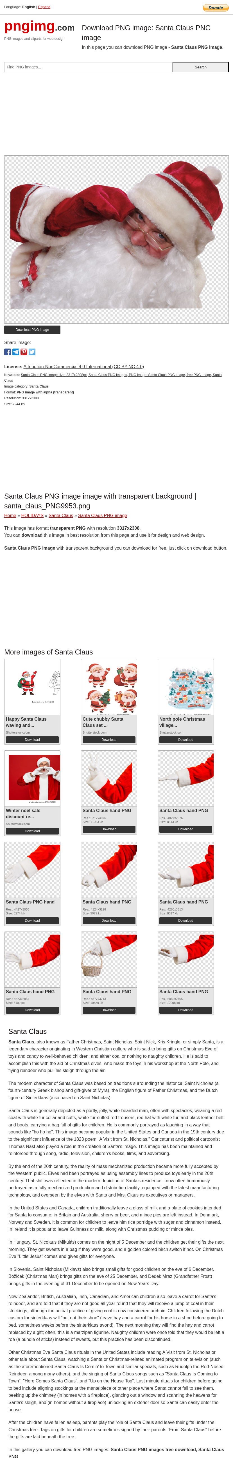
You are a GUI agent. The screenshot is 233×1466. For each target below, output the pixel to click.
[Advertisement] (116, 116)
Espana (44, 7)
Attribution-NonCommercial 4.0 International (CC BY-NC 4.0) (83, 366)
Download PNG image (32, 330)
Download (32, 740)
